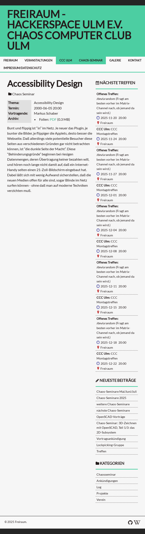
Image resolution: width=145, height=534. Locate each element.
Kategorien (112, 463)
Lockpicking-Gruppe (110, 445)
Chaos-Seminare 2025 (111, 398)
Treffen (101, 451)
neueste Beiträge (118, 380)
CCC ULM (65, 60)
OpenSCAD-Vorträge (111, 417)
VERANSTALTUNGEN (38, 60)
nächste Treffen (115, 83)
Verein (101, 499)
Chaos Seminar (23, 94)
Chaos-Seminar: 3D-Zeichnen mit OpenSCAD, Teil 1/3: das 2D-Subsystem (117, 427)
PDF (53, 119)
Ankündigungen (107, 481)
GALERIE (115, 60)
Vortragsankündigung (111, 438)
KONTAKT (135, 60)
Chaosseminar (106, 474)
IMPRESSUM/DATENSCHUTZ (22, 68)
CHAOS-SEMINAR (90, 60)
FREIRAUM (10, 60)
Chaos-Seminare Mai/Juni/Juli (117, 391)
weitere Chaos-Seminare (113, 404)
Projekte (102, 493)
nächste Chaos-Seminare (113, 410)
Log (99, 487)
